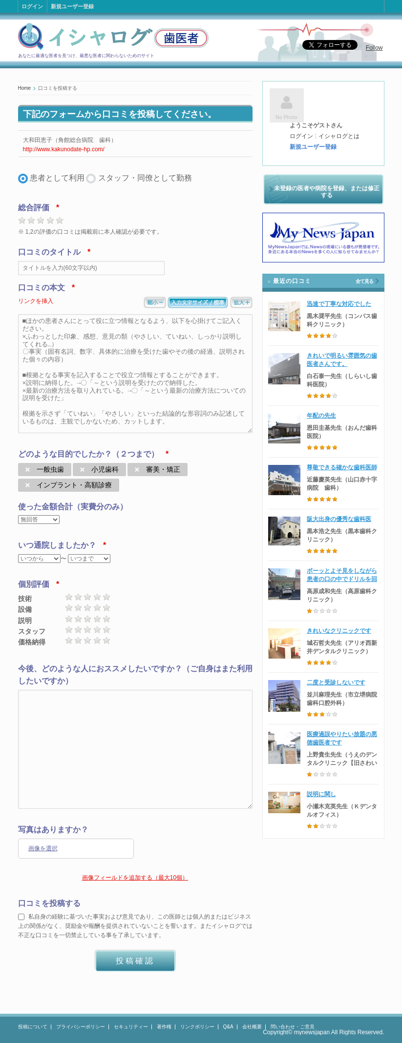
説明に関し (321, 794)
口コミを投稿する (49, 903)
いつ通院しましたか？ (57, 545)
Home (24, 88)
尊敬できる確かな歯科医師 (342, 467)
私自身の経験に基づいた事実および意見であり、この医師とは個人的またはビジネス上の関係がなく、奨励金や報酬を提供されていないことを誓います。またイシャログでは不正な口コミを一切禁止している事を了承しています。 (135, 926)
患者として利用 (57, 178)
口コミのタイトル (49, 252)
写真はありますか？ (53, 829)
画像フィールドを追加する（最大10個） (135, 877)
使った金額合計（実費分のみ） (72, 506)
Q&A (228, 1026)
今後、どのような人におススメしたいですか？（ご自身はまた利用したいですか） (135, 674)
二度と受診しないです (336, 682)
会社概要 (252, 1026)
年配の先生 (321, 415)
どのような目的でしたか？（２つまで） (88, 454)
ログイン (32, 6)
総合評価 (33, 207)
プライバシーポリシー (80, 1026)
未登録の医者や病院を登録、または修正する (327, 192)
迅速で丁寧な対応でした (339, 304)
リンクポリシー (197, 1026)
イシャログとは (339, 136)
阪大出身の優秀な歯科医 (339, 519)
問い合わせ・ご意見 (293, 1026)
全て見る (364, 281)
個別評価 (33, 584)
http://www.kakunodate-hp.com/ (64, 149)
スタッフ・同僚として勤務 (145, 178)
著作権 (164, 1026)
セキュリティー (131, 1026)
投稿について (32, 1026)
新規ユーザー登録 (72, 6)
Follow (374, 47)
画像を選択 (43, 848)
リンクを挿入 (35, 301)
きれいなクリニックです (339, 630)
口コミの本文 (41, 287)
